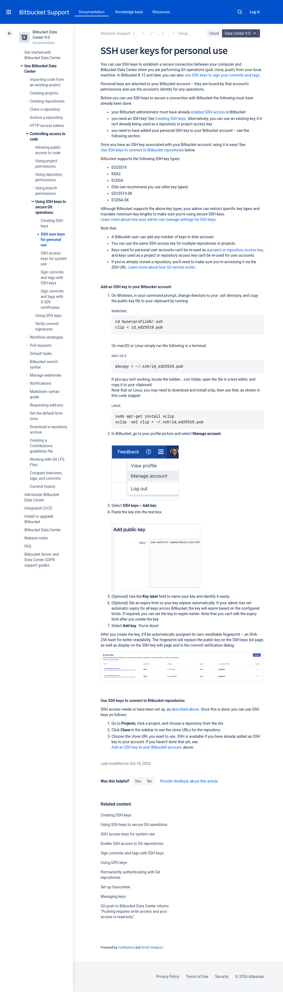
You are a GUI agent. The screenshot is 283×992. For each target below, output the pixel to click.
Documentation (92, 12)
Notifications (40, 383)
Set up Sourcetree (115, 887)
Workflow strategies (46, 337)
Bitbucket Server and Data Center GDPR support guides (41, 559)
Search (240, 12)
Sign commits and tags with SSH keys (52, 277)
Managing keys (113, 896)
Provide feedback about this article (189, 781)
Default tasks (41, 353)
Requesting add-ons (46, 405)
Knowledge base (129, 12)
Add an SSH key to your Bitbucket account (146, 747)
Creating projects (44, 93)
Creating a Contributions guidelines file (41, 445)
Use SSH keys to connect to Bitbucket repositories (142, 150)
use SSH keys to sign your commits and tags (222, 75)
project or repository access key (236, 250)
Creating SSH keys (170, 118)
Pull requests (41, 345)
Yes (138, 781)
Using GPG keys (48, 315)
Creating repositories (47, 101)
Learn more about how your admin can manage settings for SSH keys (158, 219)
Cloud (214, 33)
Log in (255, 12)
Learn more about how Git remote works (161, 267)
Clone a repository (45, 109)
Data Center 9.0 (242, 33)
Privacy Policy (167, 976)
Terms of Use (197, 976)
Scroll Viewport (152, 947)
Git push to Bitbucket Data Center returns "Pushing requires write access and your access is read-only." (135, 911)
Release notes (36, 538)
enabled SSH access (208, 112)
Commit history (42, 486)
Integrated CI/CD (38, 508)
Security (222, 976)
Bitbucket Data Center (42, 530)
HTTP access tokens (47, 125)
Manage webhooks (46, 375)
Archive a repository (46, 117)
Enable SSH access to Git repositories (132, 843)
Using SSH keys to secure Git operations (50, 207)
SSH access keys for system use (54, 258)
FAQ (27, 546)
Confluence (126, 947)
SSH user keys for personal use (53, 239)
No (149, 781)
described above (185, 709)
